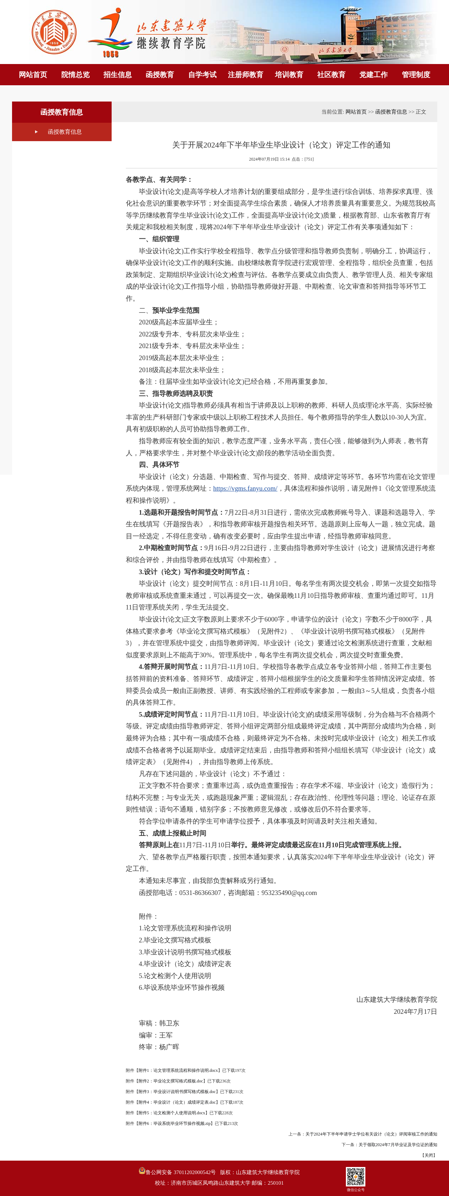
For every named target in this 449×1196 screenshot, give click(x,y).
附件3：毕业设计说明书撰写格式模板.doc (177, 1091)
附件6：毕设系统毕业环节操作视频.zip (175, 1123)
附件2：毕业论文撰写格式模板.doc (171, 1081)
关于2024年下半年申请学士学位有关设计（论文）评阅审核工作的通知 (371, 1134)
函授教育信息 (65, 132)
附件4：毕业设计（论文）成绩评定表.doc (177, 1102)
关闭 (429, 1155)
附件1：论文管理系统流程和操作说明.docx (178, 1070)
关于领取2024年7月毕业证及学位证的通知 (398, 1144)
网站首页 (356, 112)
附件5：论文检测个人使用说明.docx (172, 1112)
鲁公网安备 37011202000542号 (177, 1171)
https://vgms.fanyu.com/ (245, 488)
